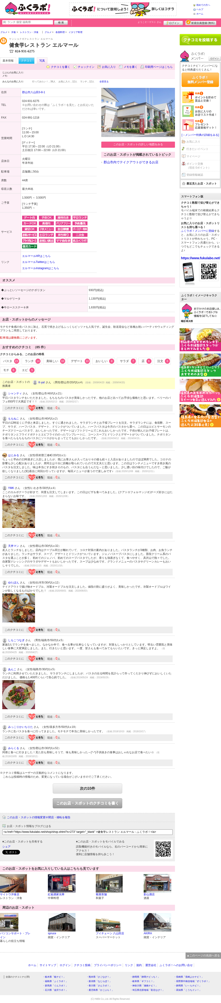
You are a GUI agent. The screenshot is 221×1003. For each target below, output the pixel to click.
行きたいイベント (197, 149)
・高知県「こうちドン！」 (187, 990)
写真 (42, 60)
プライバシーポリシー (108, 965)
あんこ (12, 669)
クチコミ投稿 (82, 965)
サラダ (128, 361)
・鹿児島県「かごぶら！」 (100, 990)
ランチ (33, 361)
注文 (163, 361)
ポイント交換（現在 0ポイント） (198, 165)
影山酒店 (149, 894)
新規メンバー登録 (200, 22)
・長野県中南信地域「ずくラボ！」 (192, 981)
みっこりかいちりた (20, 727)
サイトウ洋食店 (9, 894)
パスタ (11, 361)
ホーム (199, 13)
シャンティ (15, 393)
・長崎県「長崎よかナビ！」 (189, 977)
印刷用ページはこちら (159, 66)
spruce (52, 933)
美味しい (55, 361)
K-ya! (41, 382)
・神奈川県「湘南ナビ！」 (144, 985)
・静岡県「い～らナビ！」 (187, 985)
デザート (80, 361)
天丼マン (13, 546)
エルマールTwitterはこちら (38, 262)
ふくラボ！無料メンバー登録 (200, 79)
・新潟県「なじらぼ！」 (99, 981)
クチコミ (26, 60)
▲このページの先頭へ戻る (203, 955)
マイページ (193, 156)
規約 (139, 965)
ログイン (173, 22)
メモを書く (130, 66)
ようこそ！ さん (149, 22)
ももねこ (13, 418)
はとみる (13, 455)
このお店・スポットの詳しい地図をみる (138, 144)
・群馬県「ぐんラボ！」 (55, 985)
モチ (9, 370)
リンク (129, 965)
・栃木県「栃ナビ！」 (54, 977)
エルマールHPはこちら (36, 256)
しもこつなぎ (16, 640)
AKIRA (148, 933)
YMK (11, 488)
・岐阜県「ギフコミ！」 (142, 981)
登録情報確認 (194, 174)
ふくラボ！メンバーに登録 (197, 230)
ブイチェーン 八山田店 (110, 933)
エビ (28, 370)
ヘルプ (199, 9)
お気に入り (109, 66)
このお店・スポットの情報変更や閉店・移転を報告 (38, 817)
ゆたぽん (13, 582)
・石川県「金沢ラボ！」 (55, 990)
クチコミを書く (60, 66)
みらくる (13, 748)
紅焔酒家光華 (56, 894)
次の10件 (87, 788)
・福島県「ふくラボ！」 (55, 981)
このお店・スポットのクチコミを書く (87, 803)
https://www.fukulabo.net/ (200, 258)
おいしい (105, 361)
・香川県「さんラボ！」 (99, 985)
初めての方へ (203, 5)
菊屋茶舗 (101, 894)
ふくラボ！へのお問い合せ (176, 965)
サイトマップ (48, 965)
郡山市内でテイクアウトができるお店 (131, 162)
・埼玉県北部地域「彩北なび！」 (147, 990)
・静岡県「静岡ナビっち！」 (145, 977)
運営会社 (150, 965)
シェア (6, 846)
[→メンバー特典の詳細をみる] (200, 135)
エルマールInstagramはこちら (40, 268)
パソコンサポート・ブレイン (15, 935)
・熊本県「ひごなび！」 (99, 977)
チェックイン (86, 66)
